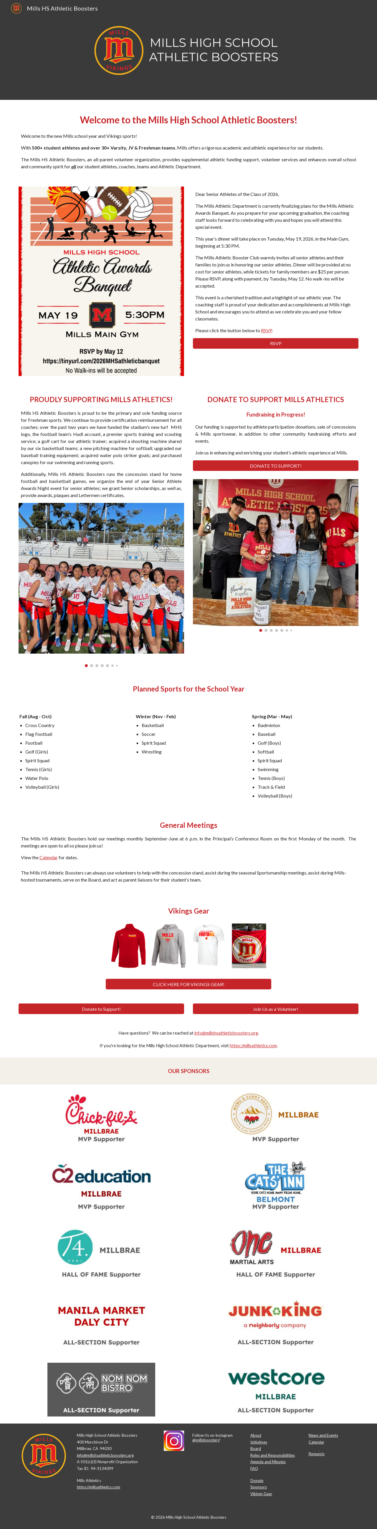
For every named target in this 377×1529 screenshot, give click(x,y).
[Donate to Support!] (101, 1008)
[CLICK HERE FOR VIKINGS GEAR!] (188, 984)
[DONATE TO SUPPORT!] (275, 465)
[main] (188, 139)
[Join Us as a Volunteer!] (275, 1008)
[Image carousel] (101, 585)
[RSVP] (275, 343)
